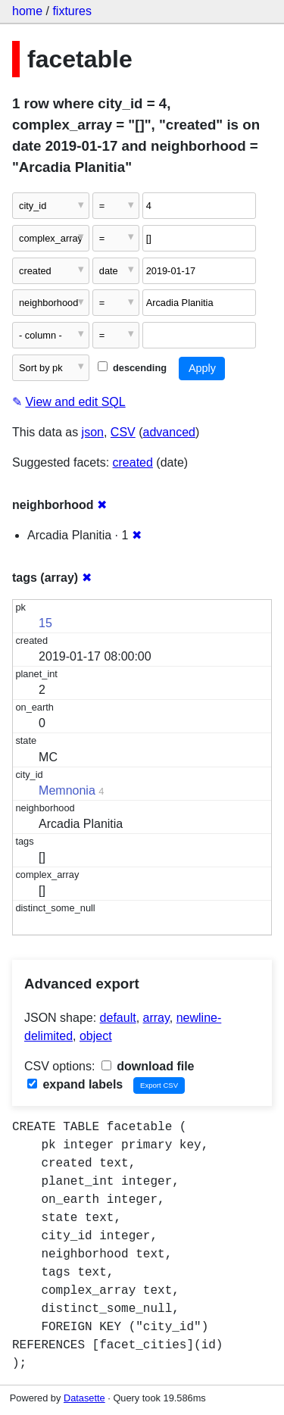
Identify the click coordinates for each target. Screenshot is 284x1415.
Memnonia (67, 790)
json (93, 432)
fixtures (72, 11)
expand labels (75, 1084)
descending (132, 367)
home (27, 11)
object (96, 1035)
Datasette (84, 1398)
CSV (123, 432)
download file (148, 1066)
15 (45, 623)
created (133, 462)
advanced (169, 432)
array (156, 1017)
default (118, 1017)
